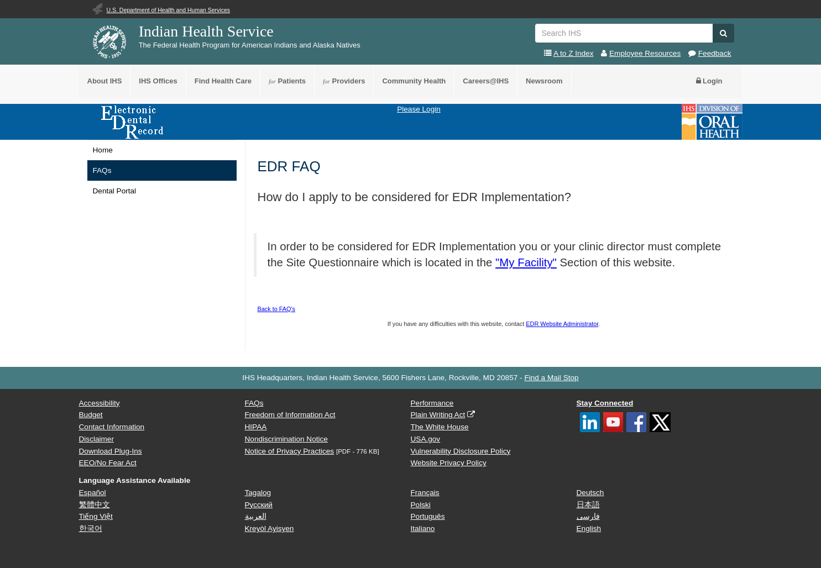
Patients (287, 81)
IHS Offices (158, 81)
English (589, 528)
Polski (421, 505)
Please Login (419, 109)
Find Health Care (223, 81)
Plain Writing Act (438, 415)
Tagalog (258, 492)
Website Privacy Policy (449, 463)
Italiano (423, 528)
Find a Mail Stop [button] (551, 378)
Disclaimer (96, 439)
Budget (91, 415)
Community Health (414, 81)
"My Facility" (526, 262)
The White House (440, 427)
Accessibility (99, 403)
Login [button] (709, 81)
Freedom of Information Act (290, 415)
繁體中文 (94, 505)
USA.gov (426, 439)
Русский (259, 505)
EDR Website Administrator (562, 323)
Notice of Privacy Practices (289, 451)
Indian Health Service (206, 31)
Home (103, 150)
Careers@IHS (486, 81)
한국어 (90, 528)
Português (428, 516)
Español (92, 492)
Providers (344, 81)
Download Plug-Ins (110, 451)
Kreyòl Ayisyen (269, 528)
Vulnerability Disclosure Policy (461, 451)
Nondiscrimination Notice (286, 439)
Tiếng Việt (96, 516)
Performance (432, 403)
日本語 (588, 505)
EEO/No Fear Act (108, 463)
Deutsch (590, 492)
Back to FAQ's (277, 309)
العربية (255, 516)
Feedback (714, 53)
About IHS (104, 81)
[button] (723, 33)
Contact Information (112, 427)
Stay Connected (605, 403)
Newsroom (544, 81)
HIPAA (256, 427)
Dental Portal (115, 191)
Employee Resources (645, 53)
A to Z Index (573, 53)
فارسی (588, 516)
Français (425, 492)
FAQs (102, 170)
